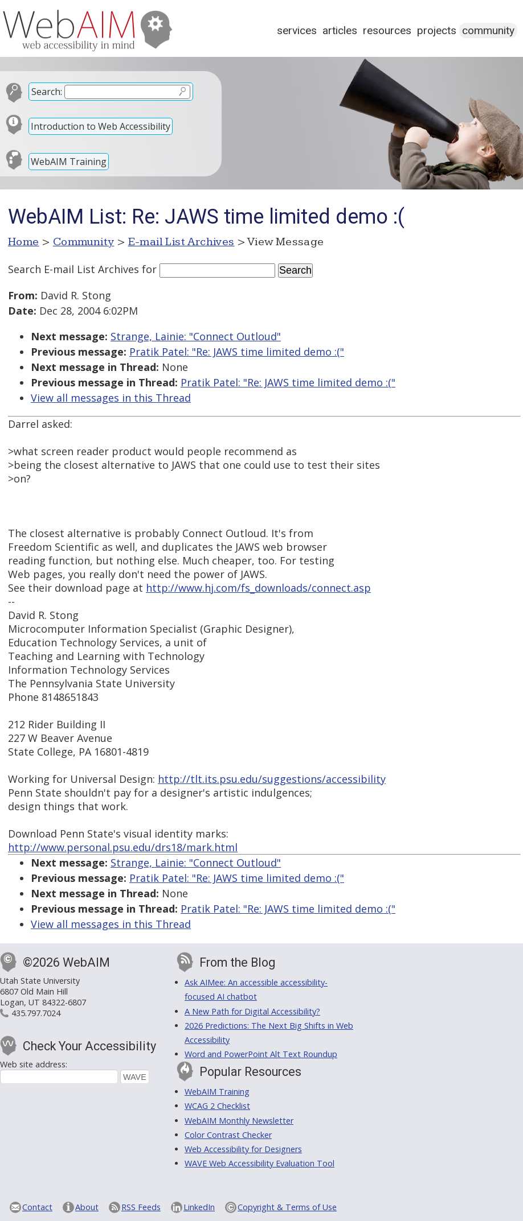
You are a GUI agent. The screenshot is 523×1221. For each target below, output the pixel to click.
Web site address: (33, 1064)
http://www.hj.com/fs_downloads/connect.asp (258, 588)
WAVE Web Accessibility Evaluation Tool (259, 1163)
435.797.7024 (35, 1013)
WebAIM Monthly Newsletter (239, 1120)
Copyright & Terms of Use (287, 1207)
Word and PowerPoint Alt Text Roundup (261, 1054)
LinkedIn (199, 1207)
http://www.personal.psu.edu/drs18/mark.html (123, 847)
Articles (339, 30)
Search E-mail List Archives (73, 269)
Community (488, 30)
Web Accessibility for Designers (243, 1149)
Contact (37, 1207)
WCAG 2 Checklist (217, 1105)
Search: (46, 91)
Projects (436, 30)
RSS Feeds (141, 1207)
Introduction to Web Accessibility (100, 126)
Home (23, 242)
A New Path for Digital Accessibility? (252, 1011)
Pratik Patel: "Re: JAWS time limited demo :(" (236, 351)
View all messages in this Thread (111, 398)
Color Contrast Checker (228, 1134)
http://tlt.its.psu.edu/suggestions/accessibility (272, 779)
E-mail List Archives (181, 242)
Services (297, 30)
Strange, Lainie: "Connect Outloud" (196, 336)
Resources (387, 30)
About (87, 1207)
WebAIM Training (69, 161)
